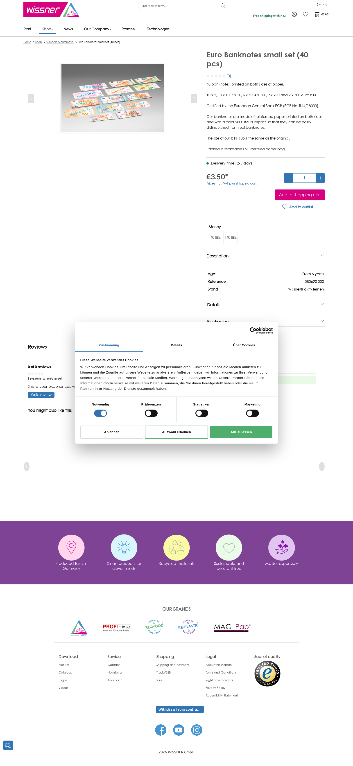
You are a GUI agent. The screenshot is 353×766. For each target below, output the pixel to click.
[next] (322, 466)
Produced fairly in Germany (71, 566)
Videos (63, 687)
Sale (159, 680)
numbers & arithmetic (60, 42)
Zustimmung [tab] (109, 345)
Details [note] (265, 304)
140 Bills (230, 237)
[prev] (26, 466)
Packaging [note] (265, 321)
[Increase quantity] (320, 177)
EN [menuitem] (324, 4)
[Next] (194, 98)
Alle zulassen (241, 432)
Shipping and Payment (172, 665)
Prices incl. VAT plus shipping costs (232, 183)
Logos (63, 680)
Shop (38, 42)
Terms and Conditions (221, 672)
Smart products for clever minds (124, 566)
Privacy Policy (215, 687)
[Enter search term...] (178, 5)
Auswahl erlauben (176, 432)
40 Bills (215, 237)
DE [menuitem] (318, 4)
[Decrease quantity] (288, 177)
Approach (115, 680)
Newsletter (115, 672)
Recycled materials (176, 563)
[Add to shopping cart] (300, 194)
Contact (114, 665)
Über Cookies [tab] (244, 345)
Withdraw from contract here (181, 709)
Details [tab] (176, 345)
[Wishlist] (305, 14)
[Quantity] (304, 177)
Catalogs (65, 672)
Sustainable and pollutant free (229, 566)
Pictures (64, 665)
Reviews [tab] (37, 347)
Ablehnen (111, 432)
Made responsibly (281, 563)
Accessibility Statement (222, 695)
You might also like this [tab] (50, 410)
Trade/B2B (163, 672)
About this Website (219, 665)
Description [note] (265, 256)
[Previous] (31, 98)
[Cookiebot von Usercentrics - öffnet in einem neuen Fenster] (253, 330)
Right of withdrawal (219, 680)
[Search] (223, 5)
